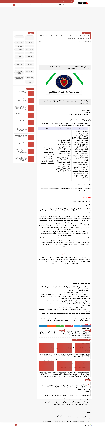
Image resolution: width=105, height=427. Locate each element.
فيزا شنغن (30, 56)
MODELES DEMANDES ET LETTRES (19, 72)
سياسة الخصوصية (69, 1)
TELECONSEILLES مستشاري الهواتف (19, 78)
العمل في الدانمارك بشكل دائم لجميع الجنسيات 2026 (30, 38)
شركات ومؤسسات (19, 52)
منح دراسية (51, 4)
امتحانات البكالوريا (19, 42)
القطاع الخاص (61, 4)
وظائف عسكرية (40, 4)
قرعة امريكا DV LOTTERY (19, 57)
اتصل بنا (56, 1)
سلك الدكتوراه (19, 49)
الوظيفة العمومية (68, 4)
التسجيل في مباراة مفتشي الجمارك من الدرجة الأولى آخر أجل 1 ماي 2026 (64, 355)
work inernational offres (29, 82)
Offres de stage (30, 77)
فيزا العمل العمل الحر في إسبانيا (21, 113)
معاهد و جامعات (19, 64)
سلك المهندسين (29, 52)
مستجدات (47, 4)
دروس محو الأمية (32, 4)
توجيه (56, 4)
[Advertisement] (52, 20)
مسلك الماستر (29, 64)
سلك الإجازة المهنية (29, 49)
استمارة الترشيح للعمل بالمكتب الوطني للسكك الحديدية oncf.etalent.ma (21, 122)
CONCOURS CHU (30, 71)
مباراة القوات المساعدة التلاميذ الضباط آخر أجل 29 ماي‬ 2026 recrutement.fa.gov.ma (65, 373)
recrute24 (78, 425)
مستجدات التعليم (19, 61)
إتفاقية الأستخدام (62, 1)
